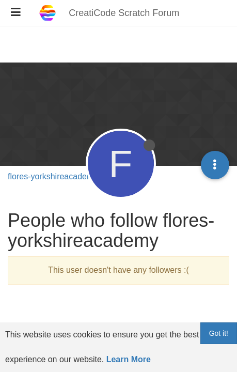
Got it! (218, 333)
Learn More (128, 359)
